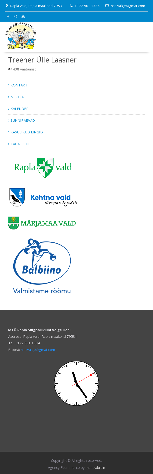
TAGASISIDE (20, 143)
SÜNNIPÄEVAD (23, 120)
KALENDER (20, 108)
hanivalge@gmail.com (38, 349)
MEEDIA (17, 96)
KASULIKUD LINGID (27, 132)
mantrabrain (95, 467)
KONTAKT (19, 85)
